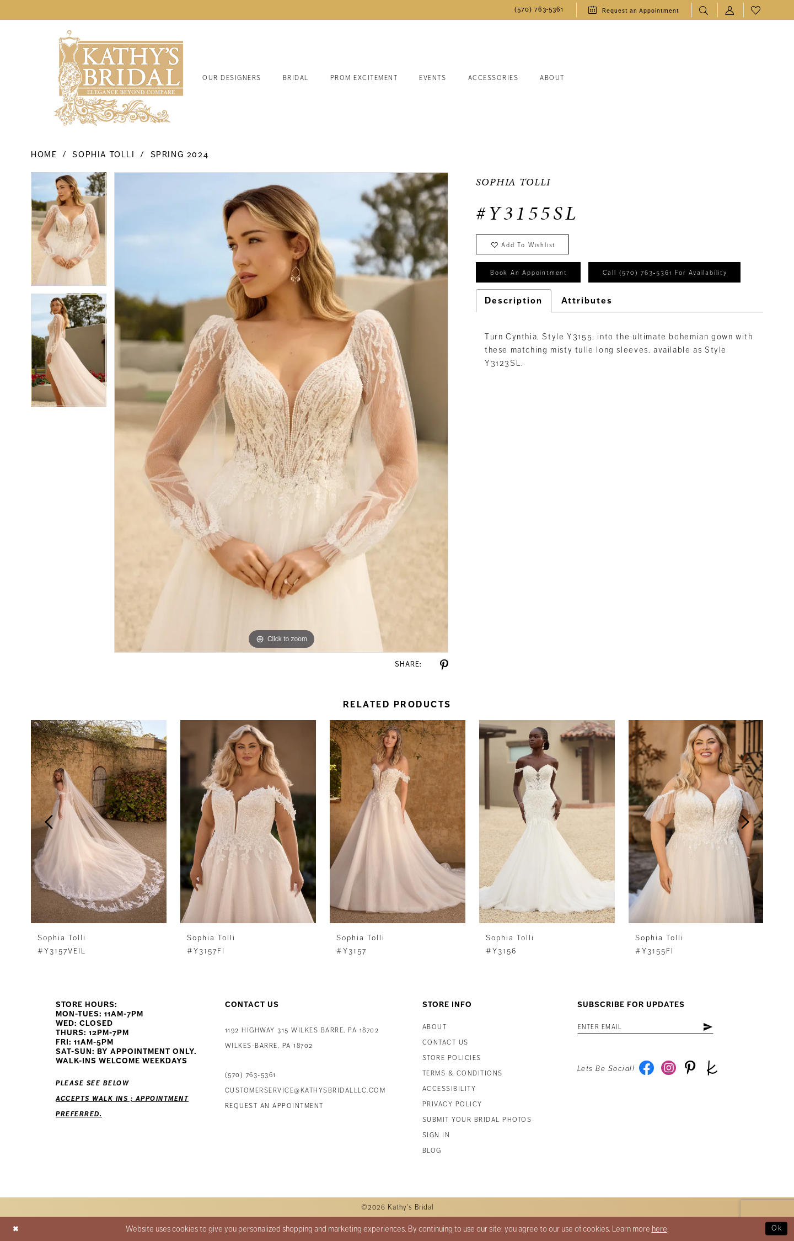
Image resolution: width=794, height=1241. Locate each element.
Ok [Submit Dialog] (775, 1229)
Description (514, 337)
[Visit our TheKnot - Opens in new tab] (719, 1072)
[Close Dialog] (17, 1229)
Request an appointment (274, 1106)
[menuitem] (539, 10)
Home (44, 154)
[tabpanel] (68, 233)
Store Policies (451, 1058)
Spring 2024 (180, 154)
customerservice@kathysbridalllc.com (305, 1090)
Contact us (445, 1042)
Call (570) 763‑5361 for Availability (560, 309)
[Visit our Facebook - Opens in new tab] (648, 1072)
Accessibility (449, 1089)
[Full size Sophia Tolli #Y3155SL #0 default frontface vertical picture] (281, 412)
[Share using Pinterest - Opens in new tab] (444, 665)
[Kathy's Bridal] (118, 78)
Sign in (436, 1135)
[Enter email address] (653, 1028)
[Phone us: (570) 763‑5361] (539, 10)
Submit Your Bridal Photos (477, 1120)
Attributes (587, 337)
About (434, 1027)
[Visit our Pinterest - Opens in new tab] (695, 1072)
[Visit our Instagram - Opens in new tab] (671, 1072)
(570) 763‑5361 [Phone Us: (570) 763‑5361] (250, 1075)
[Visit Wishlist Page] (756, 10)
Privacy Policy (452, 1104)
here (659, 1229)
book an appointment (534, 278)
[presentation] (99, 822)
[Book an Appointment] (633, 10)
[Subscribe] (723, 1028)
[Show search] (704, 10)
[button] (730, 10)
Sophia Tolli (103, 154)
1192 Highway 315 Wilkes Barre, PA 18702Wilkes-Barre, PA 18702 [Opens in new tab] (302, 1038)
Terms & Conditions (462, 1073)
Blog (432, 1151)
